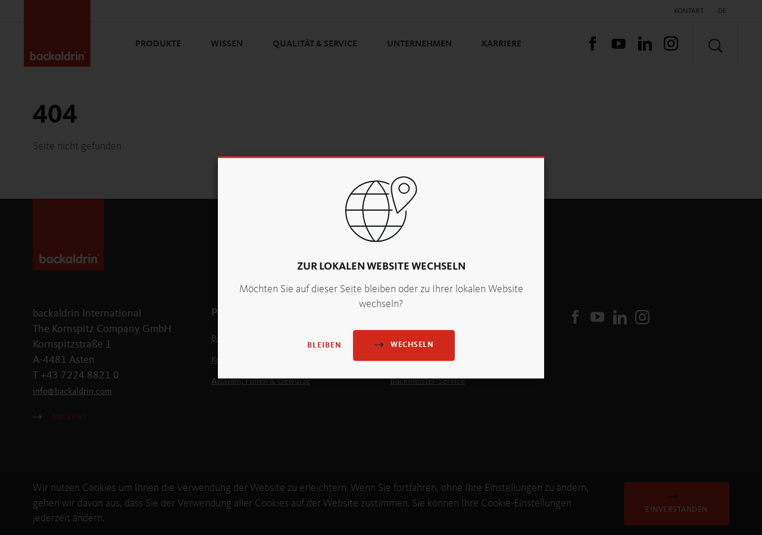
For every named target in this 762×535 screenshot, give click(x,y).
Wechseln (403, 344)
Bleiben (324, 346)
